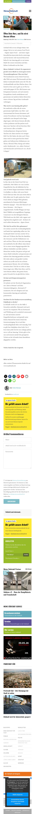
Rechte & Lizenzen (16, 810)
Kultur (6, 763)
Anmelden (26, 554)
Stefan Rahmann (20, 39)
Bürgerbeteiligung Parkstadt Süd (24, 742)
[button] (5, 376)
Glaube (6, 749)
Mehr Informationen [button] (17, 791)
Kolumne (6, 753)
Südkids (6, 743)
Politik (20, 737)
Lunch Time (8, 551)
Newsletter (22, 727)
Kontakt (8, 810)
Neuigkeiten (7, 766)
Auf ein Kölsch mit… (10, 756)
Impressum (17, 812)
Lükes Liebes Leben (9, 759)
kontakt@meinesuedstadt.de (16, 494)
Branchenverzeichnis (18, 1)
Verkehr (20, 749)
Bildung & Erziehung (10, 739)
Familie (6, 736)
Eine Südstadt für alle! (9, 731)
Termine (28, 1)
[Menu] (30, 11)
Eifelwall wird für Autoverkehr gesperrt (17, 717)
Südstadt (21, 759)
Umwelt (20, 746)
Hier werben (7, 1)
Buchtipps (7, 727)
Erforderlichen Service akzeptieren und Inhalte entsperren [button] (17, 801)
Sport (20, 756)
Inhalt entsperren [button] (17, 794)
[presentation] (18, 474)
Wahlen (20, 753)
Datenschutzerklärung (19, 480)
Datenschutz (25, 810)
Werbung (21, 763)
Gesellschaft (7, 29)
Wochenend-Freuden (11, 558)
